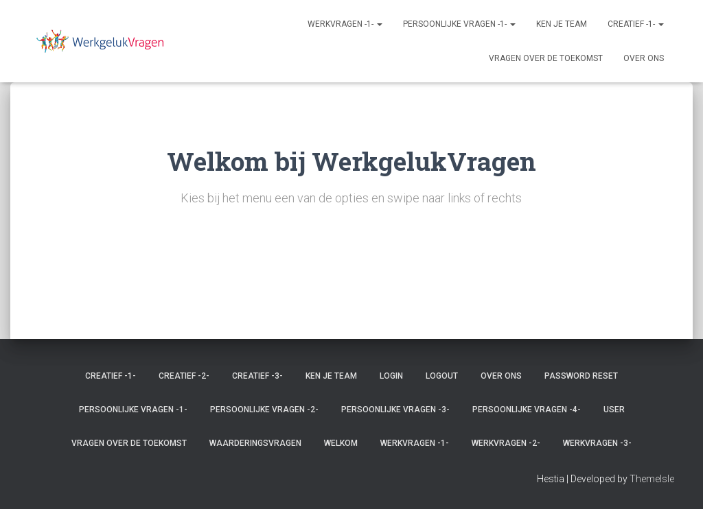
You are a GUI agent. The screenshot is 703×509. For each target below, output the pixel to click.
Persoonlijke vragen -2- (264, 409)
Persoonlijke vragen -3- (395, 409)
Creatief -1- (636, 24)
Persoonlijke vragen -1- (459, 24)
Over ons (643, 58)
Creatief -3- (257, 376)
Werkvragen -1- (345, 24)
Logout (442, 376)
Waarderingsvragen (255, 443)
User (614, 409)
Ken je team (561, 24)
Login (391, 376)
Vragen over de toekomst (546, 58)
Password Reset (581, 376)
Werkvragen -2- (506, 443)
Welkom (341, 443)
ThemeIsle (652, 478)
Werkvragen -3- (597, 443)
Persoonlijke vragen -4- (526, 409)
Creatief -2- (184, 376)
